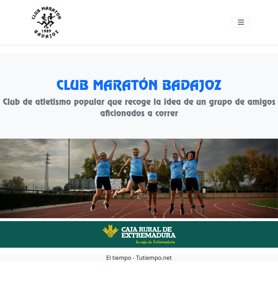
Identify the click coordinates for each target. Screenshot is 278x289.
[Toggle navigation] (241, 22)
